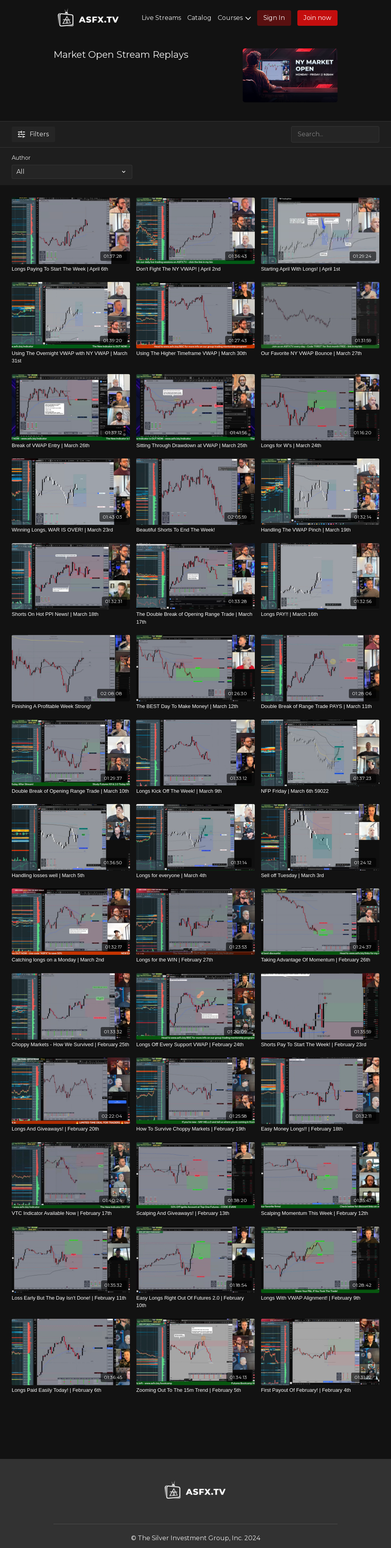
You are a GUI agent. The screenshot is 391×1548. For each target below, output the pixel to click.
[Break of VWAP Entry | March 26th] (71, 445)
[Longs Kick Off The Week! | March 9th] (195, 791)
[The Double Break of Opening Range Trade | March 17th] (195, 618)
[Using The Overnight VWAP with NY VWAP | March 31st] (71, 357)
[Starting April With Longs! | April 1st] (320, 269)
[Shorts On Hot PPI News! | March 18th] (71, 614)
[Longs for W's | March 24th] (320, 445)
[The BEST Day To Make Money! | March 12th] (195, 706)
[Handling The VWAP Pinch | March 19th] (320, 530)
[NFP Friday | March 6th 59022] (320, 791)
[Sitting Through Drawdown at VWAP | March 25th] (195, 445)
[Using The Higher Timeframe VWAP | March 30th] (195, 353)
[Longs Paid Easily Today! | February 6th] (71, 1390)
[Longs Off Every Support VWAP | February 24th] (195, 1045)
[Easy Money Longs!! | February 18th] (320, 1129)
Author (21, 157)
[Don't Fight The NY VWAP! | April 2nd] (195, 269)
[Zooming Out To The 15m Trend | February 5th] (195, 1390)
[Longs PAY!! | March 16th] (320, 614)
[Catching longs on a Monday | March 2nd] (71, 960)
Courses (234, 17)
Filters (33, 134)
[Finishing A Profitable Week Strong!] (71, 706)
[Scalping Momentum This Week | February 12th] (320, 1213)
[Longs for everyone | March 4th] (195, 875)
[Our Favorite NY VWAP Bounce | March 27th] (320, 353)
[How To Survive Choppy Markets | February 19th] (195, 1129)
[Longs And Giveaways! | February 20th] (71, 1129)
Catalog (199, 17)
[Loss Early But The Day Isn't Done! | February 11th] (71, 1298)
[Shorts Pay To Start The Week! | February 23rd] (320, 1045)
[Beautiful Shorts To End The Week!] (195, 530)
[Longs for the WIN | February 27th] (195, 960)
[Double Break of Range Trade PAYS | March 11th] (320, 706)
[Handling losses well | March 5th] (71, 875)
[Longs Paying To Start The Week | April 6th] (71, 269)
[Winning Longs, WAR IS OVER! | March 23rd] (71, 530)
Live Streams (161, 17)
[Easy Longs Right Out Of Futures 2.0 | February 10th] (195, 1301)
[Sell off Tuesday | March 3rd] (320, 875)
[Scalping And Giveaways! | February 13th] (195, 1213)
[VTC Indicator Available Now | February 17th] (71, 1213)
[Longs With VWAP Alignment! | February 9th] (320, 1298)
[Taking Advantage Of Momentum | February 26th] (320, 960)
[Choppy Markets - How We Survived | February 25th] (71, 1045)
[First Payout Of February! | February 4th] (320, 1390)
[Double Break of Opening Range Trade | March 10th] (71, 791)
